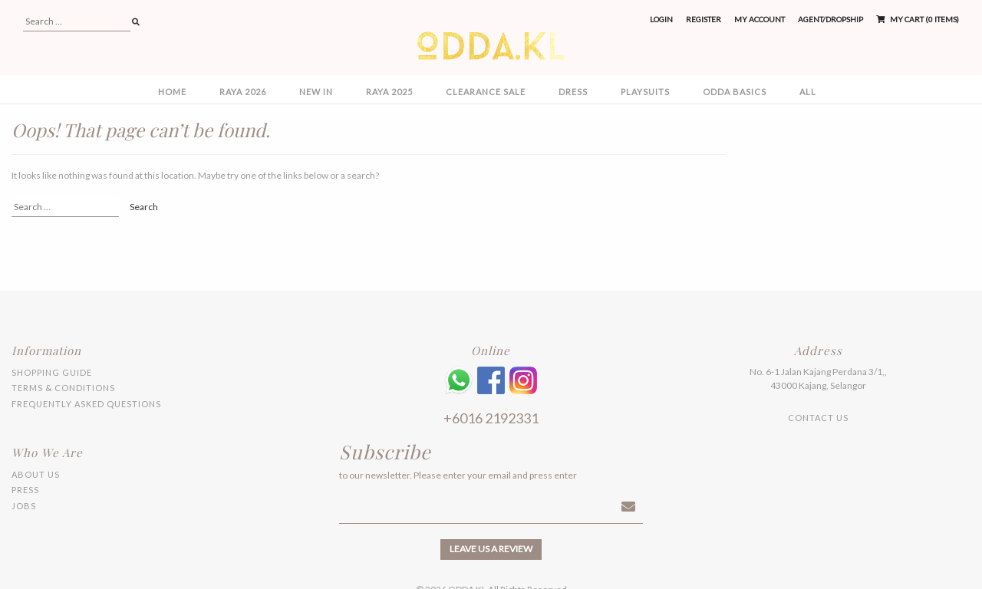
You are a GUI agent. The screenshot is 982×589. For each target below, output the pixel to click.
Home (172, 92)
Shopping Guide (52, 372)
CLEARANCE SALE (486, 92)
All (807, 92)
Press (25, 490)
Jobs (24, 506)
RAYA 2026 (242, 92)
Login (661, 19)
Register (703, 19)
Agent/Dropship (830, 19)
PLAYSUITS (645, 92)
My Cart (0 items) (917, 19)
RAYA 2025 (389, 92)
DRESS (573, 92)
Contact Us (818, 418)
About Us (36, 474)
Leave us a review (491, 548)
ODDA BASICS (734, 92)
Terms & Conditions (63, 388)
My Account (759, 19)
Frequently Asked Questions (86, 404)
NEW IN (316, 92)
